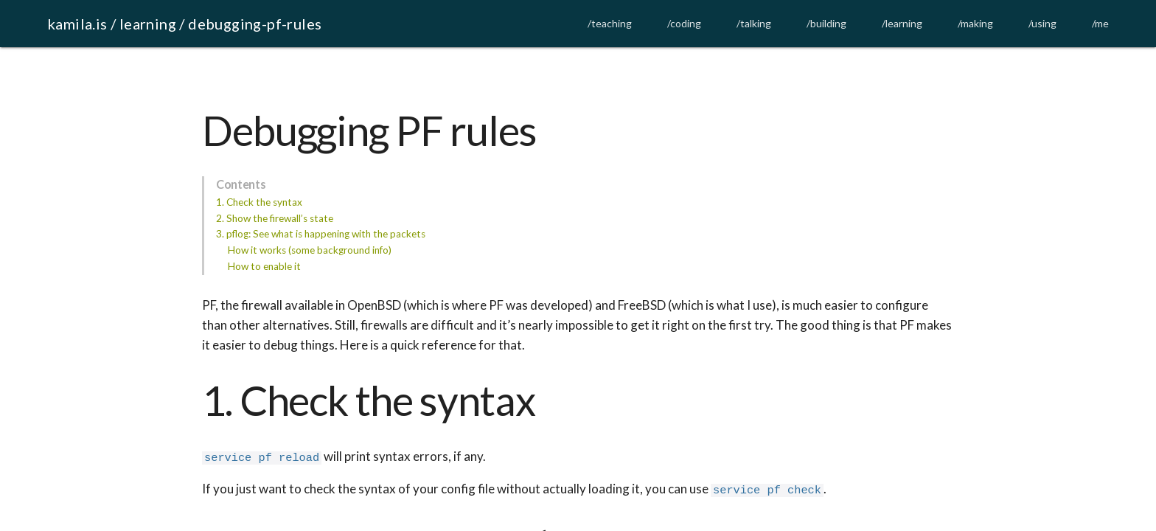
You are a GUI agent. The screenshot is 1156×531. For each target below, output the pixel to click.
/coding (684, 23)
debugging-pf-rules (254, 23)
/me (1100, 23)
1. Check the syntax (259, 202)
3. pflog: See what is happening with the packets (320, 234)
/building (826, 23)
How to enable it (264, 266)
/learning (902, 23)
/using (1042, 23)
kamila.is (77, 23)
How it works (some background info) (309, 250)
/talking (754, 23)
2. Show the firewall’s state (274, 218)
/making (975, 23)
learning (147, 23)
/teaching (610, 23)
